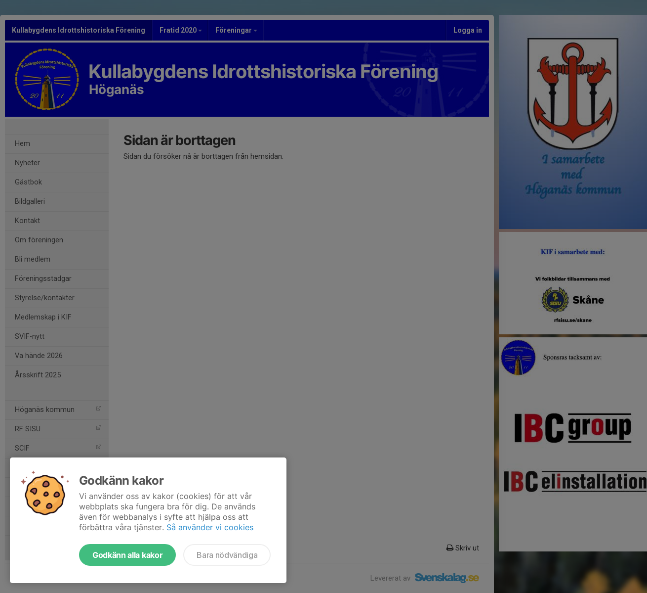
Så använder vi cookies (209, 527)
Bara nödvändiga (227, 555)
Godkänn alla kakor (127, 555)
